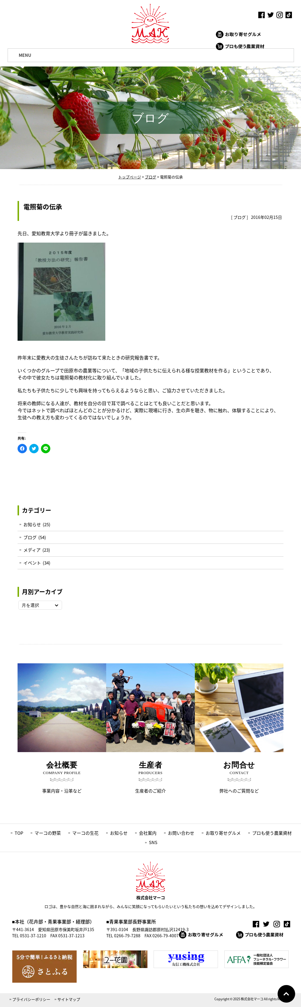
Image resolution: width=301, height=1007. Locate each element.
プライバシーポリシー (31, 999)
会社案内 (147, 833)
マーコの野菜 (48, 833)
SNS (153, 842)
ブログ (239, 217)
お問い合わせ (181, 833)
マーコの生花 (85, 833)
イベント (32, 563)
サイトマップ (68, 999)
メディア (32, 550)
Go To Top (286, 994)
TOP (19, 833)
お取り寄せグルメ (223, 833)
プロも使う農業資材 (272, 833)
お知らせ (32, 524)
